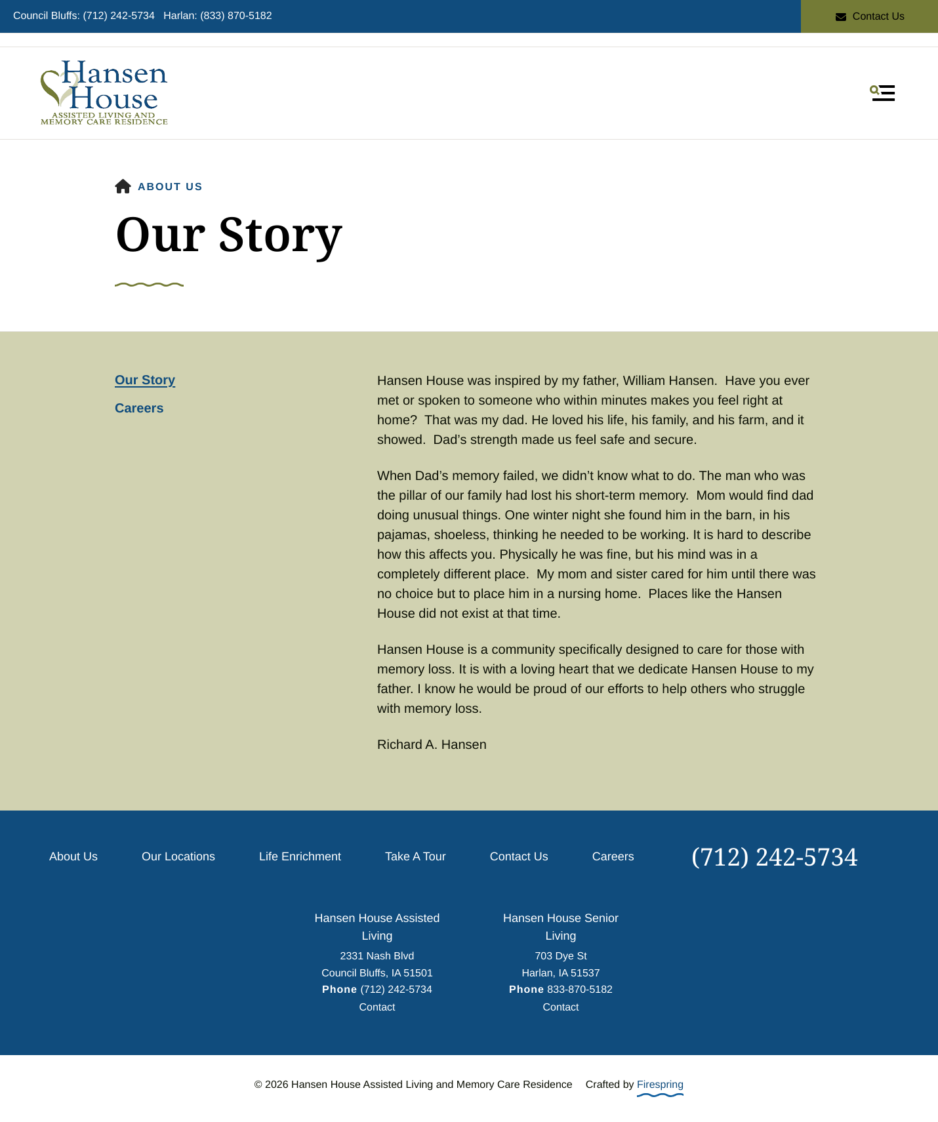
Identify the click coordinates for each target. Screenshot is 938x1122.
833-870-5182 (580, 989)
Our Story (145, 380)
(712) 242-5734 (774, 856)
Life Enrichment (300, 856)
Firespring (660, 1085)
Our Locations (178, 856)
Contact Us (869, 16)
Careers (139, 408)
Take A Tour (415, 856)
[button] (882, 93)
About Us (170, 187)
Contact (377, 1007)
